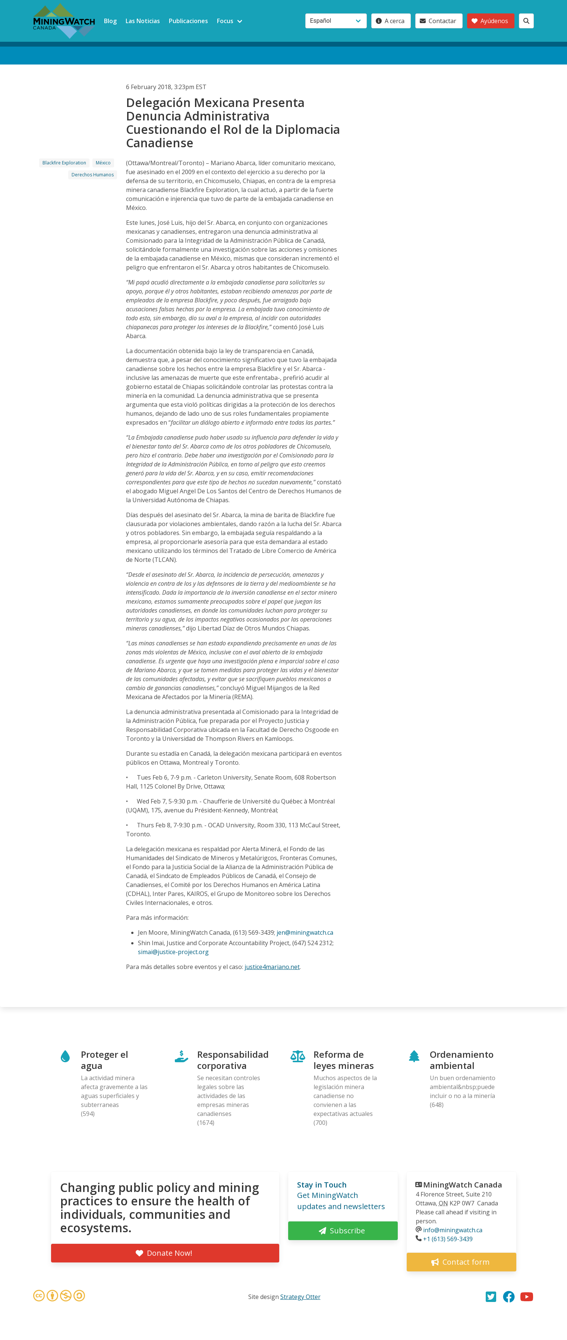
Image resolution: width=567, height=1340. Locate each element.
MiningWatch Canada (462, 1185)
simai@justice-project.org (173, 952)
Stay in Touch (322, 1185)
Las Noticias (143, 21)
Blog (110, 21)
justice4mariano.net (272, 967)
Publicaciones (188, 21)
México (103, 163)
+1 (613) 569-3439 (448, 1239)
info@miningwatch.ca (452, 1230)
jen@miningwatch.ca (305, 932)
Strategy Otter (300, 1297)
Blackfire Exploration (64, 163)
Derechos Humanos (93, 175)
